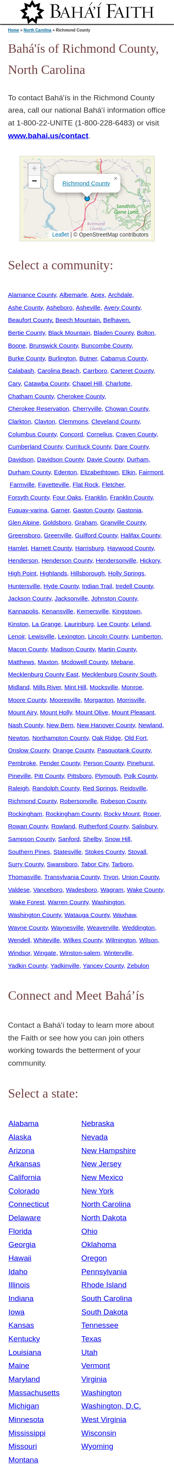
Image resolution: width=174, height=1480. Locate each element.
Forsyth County (28, 497)
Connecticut (28, 1204)
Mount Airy (22, 712)
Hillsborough (87, 573)
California (24, 1177)
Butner (88, 358)
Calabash (21, 370)
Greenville (58, 535)
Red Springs (100, 788)
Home (13, 30)
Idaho (18, 1271)
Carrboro (95, 370)
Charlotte (118, 383)
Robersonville (78, 801)
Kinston (18, 624)
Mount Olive (92, 712)
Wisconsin (98, 1433)
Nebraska (97, 1123)
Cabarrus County (123, 358)
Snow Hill (117, 838)
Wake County (145, 889)
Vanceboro (47, 889)
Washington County (34, 914)
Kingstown (126, 611)
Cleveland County (115, 421)
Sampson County (31, 838)
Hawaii (20, 1258)
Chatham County (31, 396)
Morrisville (130, 699)
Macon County (27, 649)
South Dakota (104, 1312)
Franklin (96, 497)
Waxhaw (124, 914)
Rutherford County (103, 826)
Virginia (94, 1379)
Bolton (145, 332)
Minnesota (26, 1419)
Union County (140, 876)
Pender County (60, 763)
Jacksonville (71, 598)
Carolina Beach (58, 370)
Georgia (22, 1244)
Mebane (122, 661)
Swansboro (62, 864)
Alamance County (32, 294)
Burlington (62, 358)
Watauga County (87, 914)
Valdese (19, 889)
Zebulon (138, 965)
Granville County (122, 522)
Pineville (19, 775)
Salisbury (144, 826)
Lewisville (41, 636)
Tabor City (94, 864)
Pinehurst (140, 763)
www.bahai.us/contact (48, 135)
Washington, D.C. (111, 1406)
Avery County (122, 307)
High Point (22, 573)
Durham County (29, 472)
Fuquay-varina (27, 510)
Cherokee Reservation (38, 408)
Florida (20, 1231)
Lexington (71, 636)
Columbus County (32, 434)
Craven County (136, 434)
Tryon (110, 876)
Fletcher (113, 484)
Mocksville (104, 687)
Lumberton (146, 636)
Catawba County (46, 383)
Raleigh (18, 788)
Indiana (21, 1298)
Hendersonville (116, 560)
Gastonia (129, 510)
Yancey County (103, 965)
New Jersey (101, 1164)
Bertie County (26, 332)
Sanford (69, 838)
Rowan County (28, 826)
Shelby (92, 838)
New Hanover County (106, 725)
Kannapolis (23, 611)
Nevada (94, 1137)
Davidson (21, 459)
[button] (87, 198)
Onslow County (28, 750)
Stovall (137, 851)
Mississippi (27, 1433)
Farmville (22, 484)
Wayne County (28, 927)
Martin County (117, 649)
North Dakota (103, 1217)
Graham (86, 522)
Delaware (24, 1217)
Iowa (16, 1312)
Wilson (148, 940)
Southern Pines (29, 851)
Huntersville (24, 586)
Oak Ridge (106, 737)
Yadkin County (27, 965)
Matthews (21, 661)
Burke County (26, 358)
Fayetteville (53, 484)
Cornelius (99, 434)
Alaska (20, 1137)
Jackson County (29, 598)
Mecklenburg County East (43, 674)
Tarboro (122, 864)
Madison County (72, 649)
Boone (17, 345)
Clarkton (19, 421)
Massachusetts (34, 1392)
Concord (71, 434)
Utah (89, 1352)
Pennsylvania (104, 1271)
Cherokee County (80, 396)
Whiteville (47, 940)
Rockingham (25, 813)
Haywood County (130, 548)
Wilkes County (82, 940)
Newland (150, 725)
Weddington (138, 927)
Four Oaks (67, 497)
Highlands (53, 573)
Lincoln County (108, 636)
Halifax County (140, 535)
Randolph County (56, 788)
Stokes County (104, 851)
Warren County (68, 902)
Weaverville (103, 927)
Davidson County (60, 459)
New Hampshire (108, 1150)
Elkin (128, 472)
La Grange (46, 624)
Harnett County (51, 548)
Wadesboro (81, 889)
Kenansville (58, 611)
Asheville (88, 307)
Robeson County (123, 801)
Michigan (23, 1406)
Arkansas (24, 1164)
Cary (14, 383)
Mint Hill (75, 687)
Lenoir (16, 636)
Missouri (22, 1446)
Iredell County (134, 586)
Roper (151, 813)
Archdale (120, 294)
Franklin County (131, 497)
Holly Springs (126, 573)
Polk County (140, 775)
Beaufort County (30, 319)
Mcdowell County (84, 661)
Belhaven (116, 319)
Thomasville (24, 876)
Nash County (25, 725)
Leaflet (60, 234)
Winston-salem (80, 952)
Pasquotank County (123, 750)
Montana (23, 1460)
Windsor (19, 952)
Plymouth (108, 775)
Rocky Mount (122, 813)
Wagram (111, 889)
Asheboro (59, 307)
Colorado (24, 1191)
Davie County (105, 459)
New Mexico (102, 1177)
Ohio (89, 1231)
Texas (91, 1339)
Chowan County (126, 408)
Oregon (94, 1258)
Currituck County (88, 446)
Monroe (132, 687)
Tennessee (99, 1325)
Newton (18, 737)
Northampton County (60, 737)
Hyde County (61, 586)
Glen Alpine (24, 522)
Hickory (150, 560)
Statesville (68, 851)
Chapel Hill (87, 383)
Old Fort (135, 737)
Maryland (24, 1379)
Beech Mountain (77, 319)
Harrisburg (89, 548)
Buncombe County (106, 345)
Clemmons (73, 421)
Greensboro (24, 535)
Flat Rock (85, 484)
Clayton (44, 421)
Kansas (21, 1325)
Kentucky (24, 1339)
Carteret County (131, 370)
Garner (60, 510)
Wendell (19, 940)
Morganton (98, 699)
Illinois (19, 1285)
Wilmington (121, 940)
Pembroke (22, 763)
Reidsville (133, 788)
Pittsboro (79, 775)
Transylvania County (72, 876)
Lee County (112, 624)
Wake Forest (27, 902)
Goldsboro (57, 522)
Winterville (118, 952)
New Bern (59, 725)
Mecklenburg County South (119, 674)
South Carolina (106, 1298)
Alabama (23, 1123)
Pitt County (49, 775)
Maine (18, 1365)
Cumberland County (35, 446)
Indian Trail (97, 586)
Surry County (26, 864)
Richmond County (86, 183)
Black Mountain (69, 332)
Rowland (63, 826)
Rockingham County (73, 813)
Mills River (47, 687)
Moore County (27, 699)
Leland (141, 624)
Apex (97, 294)
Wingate (45, 952)
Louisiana (24, 1352)
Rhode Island (103, 1285)
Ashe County (25, 307)
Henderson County (67, 560)
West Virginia (103, 1419)
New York (97, 1191)
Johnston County (114, 598)
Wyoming (97, 1446)
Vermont (95, 1365)
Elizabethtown (99, 472)
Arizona (21, 1150)
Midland (19, 687)
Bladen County (114, 332)
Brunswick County (53, 345)
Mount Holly (56, 712)
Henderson (23, 560)
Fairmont (151, 472)
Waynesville (67, 927)
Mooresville (65, 699)
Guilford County (96, 535)
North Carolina (37, 30)
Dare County (131, 446)
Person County (103, 763)
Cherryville (87, 408)
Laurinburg (79, 624)
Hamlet (18, 548)
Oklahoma (98, 1244)
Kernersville (93, 611)
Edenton (65, 472)
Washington (108, 902)
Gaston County (93, 510)
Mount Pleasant (133, 712)
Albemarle (73, 294)
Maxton (48, 661)
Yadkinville (64, 965)
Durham (138, 459)
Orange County (73, 750)
